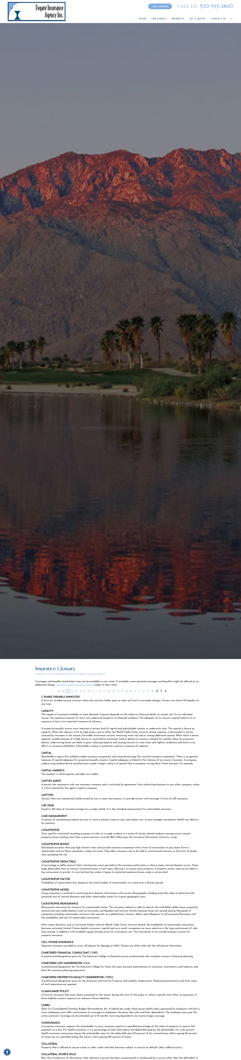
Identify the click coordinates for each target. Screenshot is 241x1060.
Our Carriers (160, 6)
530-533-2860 (205, 6)
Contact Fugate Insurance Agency (75, 685)
